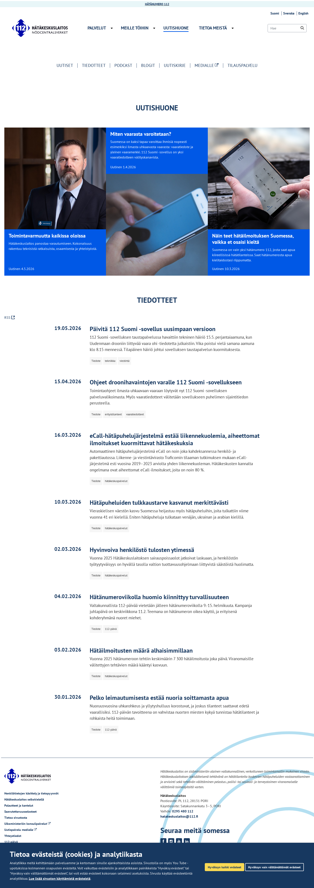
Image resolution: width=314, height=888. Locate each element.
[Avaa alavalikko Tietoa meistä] (232, 28)
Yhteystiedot (12, 836)
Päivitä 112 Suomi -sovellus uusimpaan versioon (152, 329)
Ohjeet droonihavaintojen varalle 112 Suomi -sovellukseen (166, 382)
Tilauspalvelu (242, 65)
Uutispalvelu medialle (20, 830)
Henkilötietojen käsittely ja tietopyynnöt (31, 793)
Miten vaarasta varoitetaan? (140, 134)
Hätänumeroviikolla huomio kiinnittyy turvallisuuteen (159, 597)
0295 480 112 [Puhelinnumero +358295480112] (182, 811)
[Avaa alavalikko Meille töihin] (154, 28)
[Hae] (287, 28)
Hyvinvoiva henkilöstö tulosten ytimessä (142, 550)
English (304, 13)
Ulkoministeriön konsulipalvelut (27, 824)
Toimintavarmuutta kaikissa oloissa (47, 235)
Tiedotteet (94, 65)
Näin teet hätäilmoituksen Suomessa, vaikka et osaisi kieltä (252, 238)
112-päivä (11, 842)
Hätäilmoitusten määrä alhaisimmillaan (141, 650)
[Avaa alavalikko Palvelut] (111, 28)
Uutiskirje (175, 65)
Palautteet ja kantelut (18, 805)
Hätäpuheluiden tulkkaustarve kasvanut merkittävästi (159, 502)
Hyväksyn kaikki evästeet (224, 867)
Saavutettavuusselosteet (20, 812)
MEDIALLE (209, 65)
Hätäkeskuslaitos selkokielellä (24, 799)
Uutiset (65, 65)
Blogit (148, 65)
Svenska (289, 13)
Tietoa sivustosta (15, 818)
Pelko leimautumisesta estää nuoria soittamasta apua (159, 698)
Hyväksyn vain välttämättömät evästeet (274, 867)
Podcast (123, 65)
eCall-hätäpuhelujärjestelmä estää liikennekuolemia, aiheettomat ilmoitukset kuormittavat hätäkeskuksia (175, 439)
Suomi (275, 13)
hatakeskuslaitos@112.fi (179, 816)
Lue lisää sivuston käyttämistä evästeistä (59, 878)
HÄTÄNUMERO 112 (157, 4)
